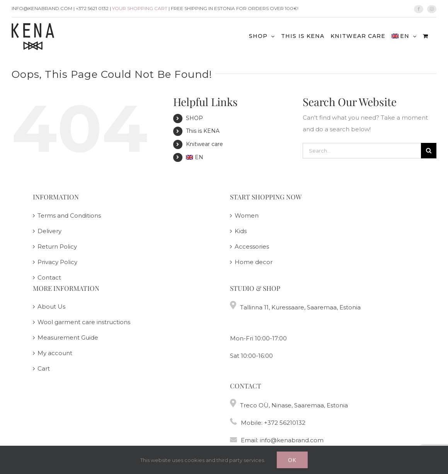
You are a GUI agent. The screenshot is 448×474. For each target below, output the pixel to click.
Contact (49, 277)
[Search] (428, 150)
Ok (292, 460)
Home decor (254, 262)
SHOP (194, 118)
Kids (241, 231)
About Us (51, 306)
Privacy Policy (57, 262)
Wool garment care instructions (83, 322)
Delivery (49, 231)
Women (247, 215)
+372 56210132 (284, 422)
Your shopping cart (139, 8)
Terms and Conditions (69, 215)
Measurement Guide (67, 337)
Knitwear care (204, 144)
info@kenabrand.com (292, 440)
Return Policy (57, 246)
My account (54, 353)
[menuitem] (404, 35)
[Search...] (362, 150)
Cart (43, 368)
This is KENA (203, 130)
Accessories (252, 246)
